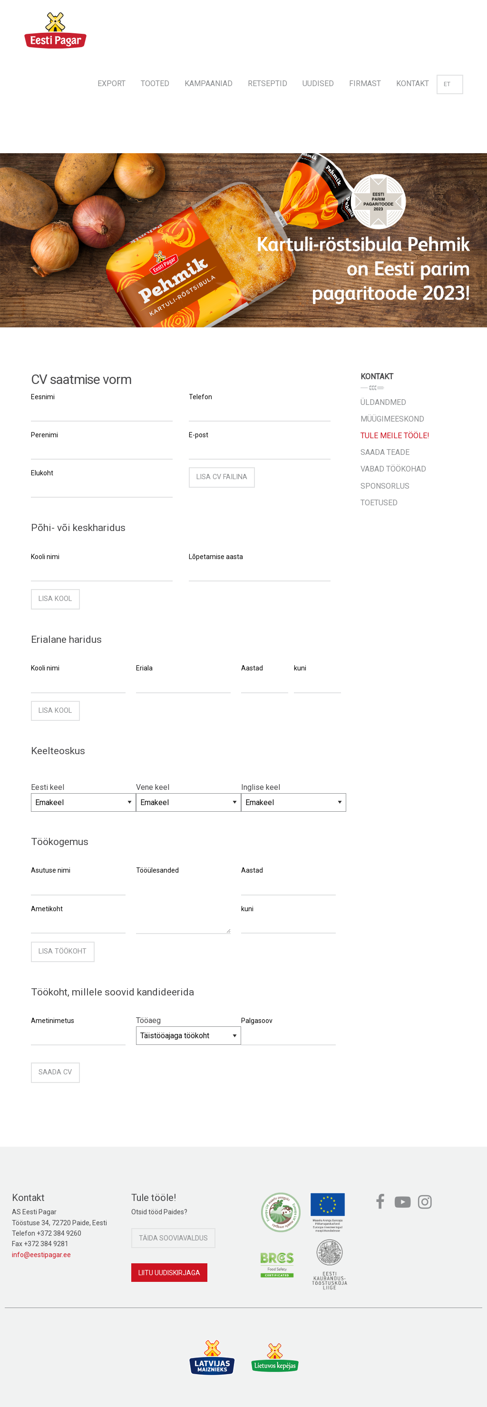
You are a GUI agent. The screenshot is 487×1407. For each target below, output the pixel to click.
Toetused (379, 502)
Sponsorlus (384, 486)
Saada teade (384, 452)
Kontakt (412, 83)
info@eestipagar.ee (41, 1255)
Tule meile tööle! (394, 435)
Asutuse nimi (50, 870)
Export (111, 83)
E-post (198, 435)
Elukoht (42, 473)
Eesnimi (43, 397)
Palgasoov (257, 1020)
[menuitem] (111, 80)
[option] (243, 240)
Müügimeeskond (392, 418)
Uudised (318, 83)
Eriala (144, 668)
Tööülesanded (157, 870)
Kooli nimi (45, 557)
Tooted (155, 83)
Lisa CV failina (221, 477)
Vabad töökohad (393, 468)
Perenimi (44, 435)
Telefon (200, 397)
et (450, 84)
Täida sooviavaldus (173, 1238)
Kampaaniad (209, 83)
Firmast (365, 83)
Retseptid (267, 83)
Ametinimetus (52, 1020)
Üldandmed (383, 402)
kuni (300, 668)
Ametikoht (47, 909)
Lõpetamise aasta (216, 557)
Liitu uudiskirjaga (169, 1273)
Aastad (252, 668)
